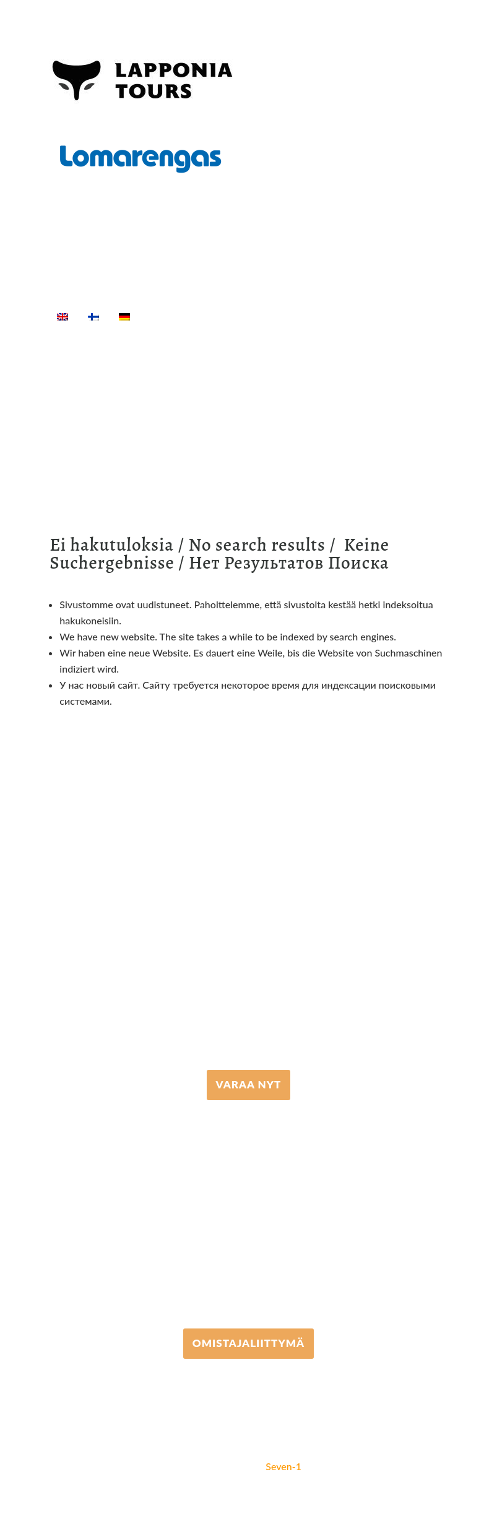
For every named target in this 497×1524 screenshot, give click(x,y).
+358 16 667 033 (248, 956)
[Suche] (112, 331)
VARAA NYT (249, 1084)
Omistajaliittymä (248, 1343)
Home (165, 316)
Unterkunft (392, 316)
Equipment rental (308, 316)
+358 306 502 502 (248, 1214)
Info (74, 331)
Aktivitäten (223, 316)
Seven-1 (283, 1466)
